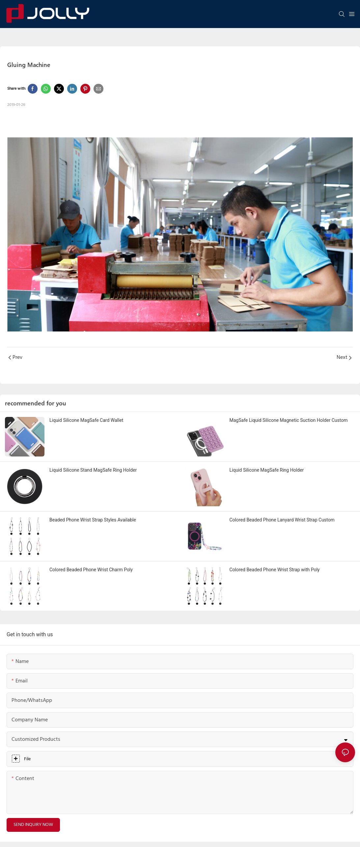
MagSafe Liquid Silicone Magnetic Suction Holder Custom (289, 420)
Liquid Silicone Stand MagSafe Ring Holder (93, 470)
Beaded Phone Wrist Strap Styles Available (92, 519)
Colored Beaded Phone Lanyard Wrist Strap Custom (282, 519)
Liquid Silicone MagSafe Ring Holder (267, 470)
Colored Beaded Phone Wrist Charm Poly (91, 569)
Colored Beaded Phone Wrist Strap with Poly (275, 569)
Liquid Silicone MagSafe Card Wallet (86, 420)
